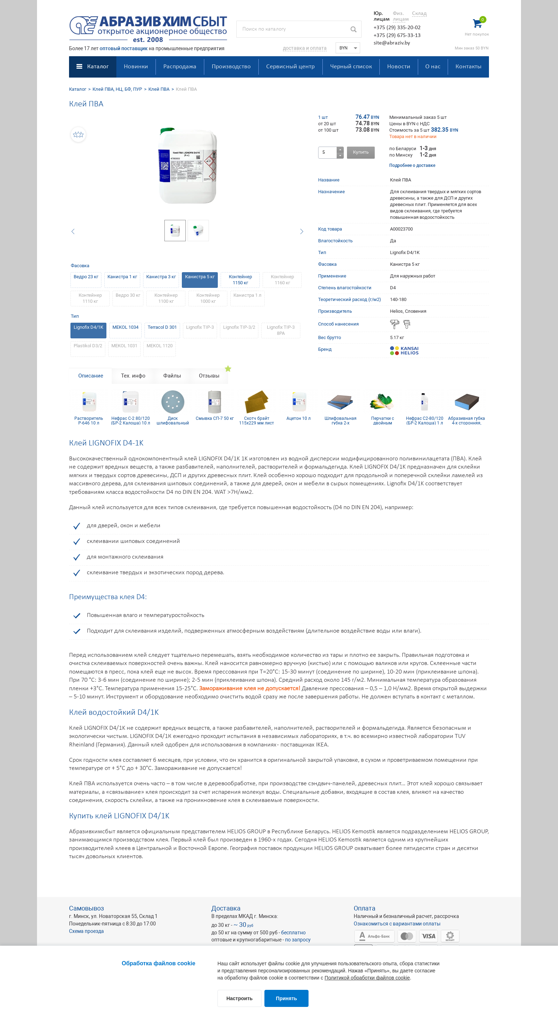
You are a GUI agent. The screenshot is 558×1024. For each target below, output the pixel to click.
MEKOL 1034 (125, 327)
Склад (419, 13)
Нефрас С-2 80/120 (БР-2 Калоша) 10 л (130, 420)
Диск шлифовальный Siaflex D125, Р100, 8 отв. (172, 420)
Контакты (468, 66)
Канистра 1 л (247, 295)
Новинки (136, 66)
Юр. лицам (380, 16)
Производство (231, 66)
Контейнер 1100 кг (166, 298)
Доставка (226, 908)
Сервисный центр (290, 66)
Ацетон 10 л (298, 418)
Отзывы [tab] (209, 376)
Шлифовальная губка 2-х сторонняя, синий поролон (340, 420)
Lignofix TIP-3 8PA (281, 330)
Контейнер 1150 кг (240, 279)
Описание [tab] (90, 376)
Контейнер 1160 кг (282, 279)
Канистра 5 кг (200, 276)
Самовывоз (86, 908)
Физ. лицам (399, 16)
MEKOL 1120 (160, 345)
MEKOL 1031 (124, 345)
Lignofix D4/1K (88, 327)
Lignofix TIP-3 (200, 327)
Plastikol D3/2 (88, 345)
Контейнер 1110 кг (90, 298)
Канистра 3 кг (161, 276)
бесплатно (293, 932)
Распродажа (179, 66)
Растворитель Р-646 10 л (88, 420)
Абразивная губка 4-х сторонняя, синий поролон (466, 420)
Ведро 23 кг (86, 276)
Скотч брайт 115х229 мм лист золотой (256, 420)
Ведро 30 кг (128, 295)
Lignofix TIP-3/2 (239, 327)
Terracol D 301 (162, 327)
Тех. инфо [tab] (133, 376)
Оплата (364, 908)
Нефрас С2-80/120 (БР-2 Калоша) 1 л (424, 420)
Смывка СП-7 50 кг (215, 418)
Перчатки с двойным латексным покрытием (382, 420)
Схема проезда (86, 931)
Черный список (351, 66)
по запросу (298, 940)
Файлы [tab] (172, 376)
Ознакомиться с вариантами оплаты (397, 924)
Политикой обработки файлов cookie (367, 978)
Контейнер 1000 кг (208, 298)
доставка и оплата (305, 48)
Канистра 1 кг (122, 276)
